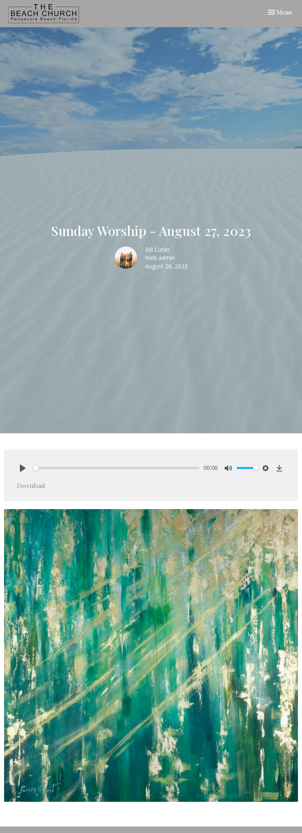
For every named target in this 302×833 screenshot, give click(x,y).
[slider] (116, 468)
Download (31, 486)
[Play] (22, 468)
